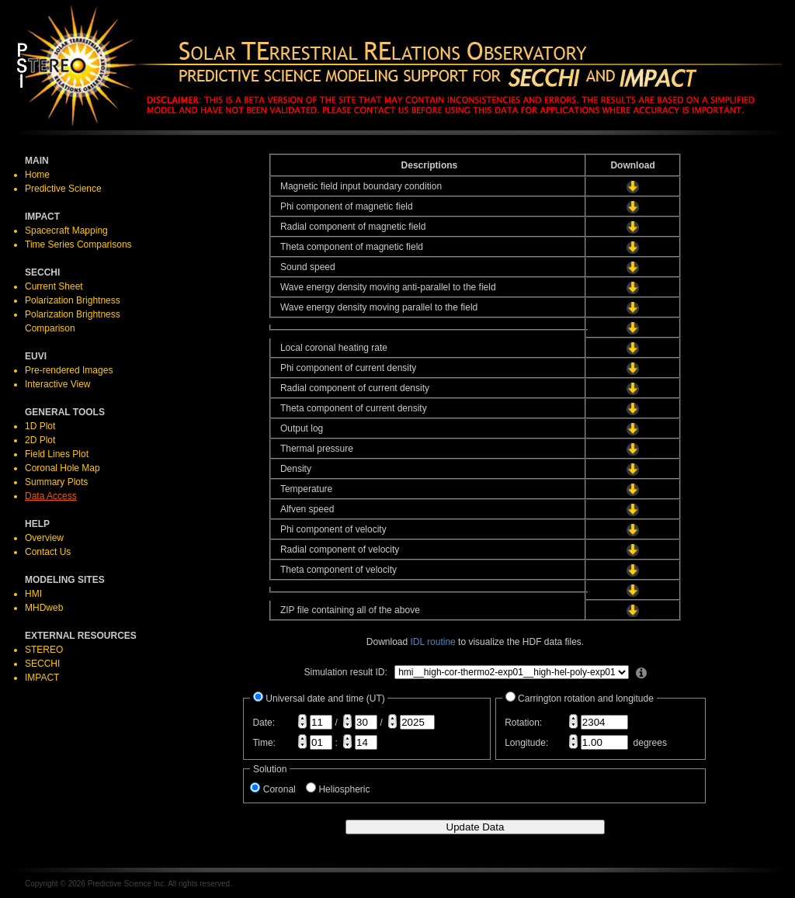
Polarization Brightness (72, 300)
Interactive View (58, 384)
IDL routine (433, 641)
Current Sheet (54, 286)
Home (37, 174)
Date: (263, 722)
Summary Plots (56, 482)
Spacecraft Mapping (66, 230)
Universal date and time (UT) (325, 698)
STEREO (44, 649)
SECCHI (42, 663)
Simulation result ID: (345, 672)
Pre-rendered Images (69, 370)
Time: (264, 742)
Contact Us (48, 551)
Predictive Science (63, 188)
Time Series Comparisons (78, 244)
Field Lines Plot (57, 454)
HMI (33, 593)
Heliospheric (347, 789)
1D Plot (40, 426)
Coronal (284, 789)
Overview (44, 537)
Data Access (51, 496)
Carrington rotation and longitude (586, 698)
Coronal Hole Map (62, 468)
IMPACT (42, 677)
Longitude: (526, 742)
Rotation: (523, 722)
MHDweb (44, 607)
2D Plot (40, 440)
